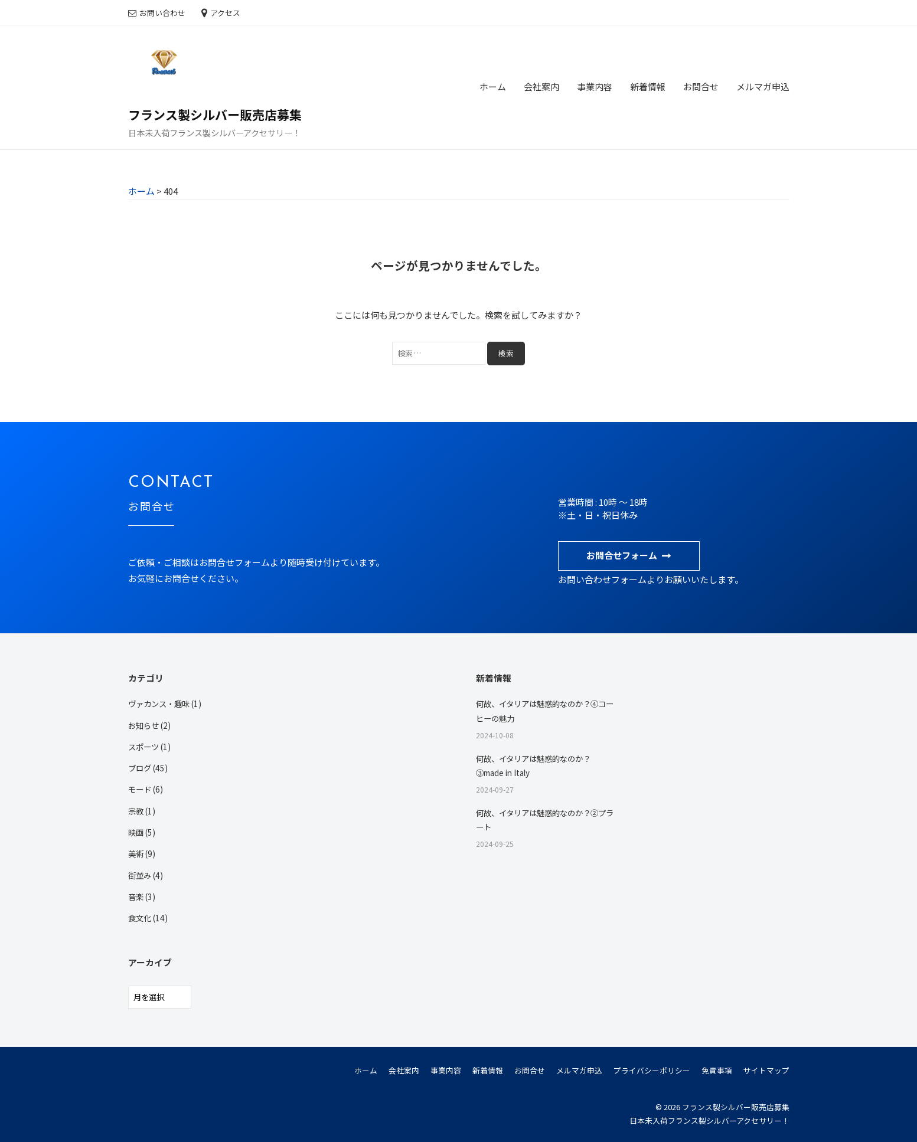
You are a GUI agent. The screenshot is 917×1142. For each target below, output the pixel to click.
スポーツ (144, 746)
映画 (136, 832)
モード (140, 789)
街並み (140, 875)
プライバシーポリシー (651, 1070)
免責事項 (716, 1070)
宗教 (136, 811)
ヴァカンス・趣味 (161, 703)
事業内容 (594, 86)
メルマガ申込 (762, 86)
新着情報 (647, 86)
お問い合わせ (162, 12)
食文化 (140, 918)
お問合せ (701, 86)
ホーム (492, 86)
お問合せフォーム (621, 555)
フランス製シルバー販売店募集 (215, 114)
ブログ (140, 768)
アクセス (225, 12)
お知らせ (144, 725)
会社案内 (541, 86)
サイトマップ (766, 1070)
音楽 (136, 896)
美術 (136, 853)
